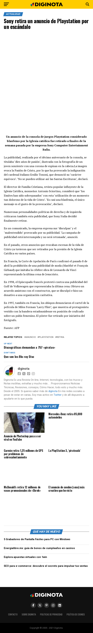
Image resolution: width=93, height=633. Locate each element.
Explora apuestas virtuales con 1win (25, 557)
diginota (23, 368)
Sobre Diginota (29, 614)
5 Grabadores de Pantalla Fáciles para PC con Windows (37, 539)
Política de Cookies (76, 614)
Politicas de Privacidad (51, 614)
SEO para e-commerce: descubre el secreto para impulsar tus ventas (46, 566)
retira (60, 337)
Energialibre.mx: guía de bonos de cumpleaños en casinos (39, 548)
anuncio (31, 337)
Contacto (13, 614)
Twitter (58, 394)
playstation (46, 337)
